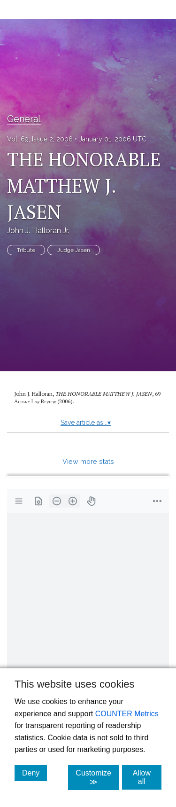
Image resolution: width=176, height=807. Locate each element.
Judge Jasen (73, 250)
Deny (34, 772)
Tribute (26, 250)
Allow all (147, 777)
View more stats (88, 461)
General (24, 119)
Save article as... (86, 422)
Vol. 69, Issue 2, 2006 (40, 139)
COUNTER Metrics (127, 714)
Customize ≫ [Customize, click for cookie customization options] (97, 777)
